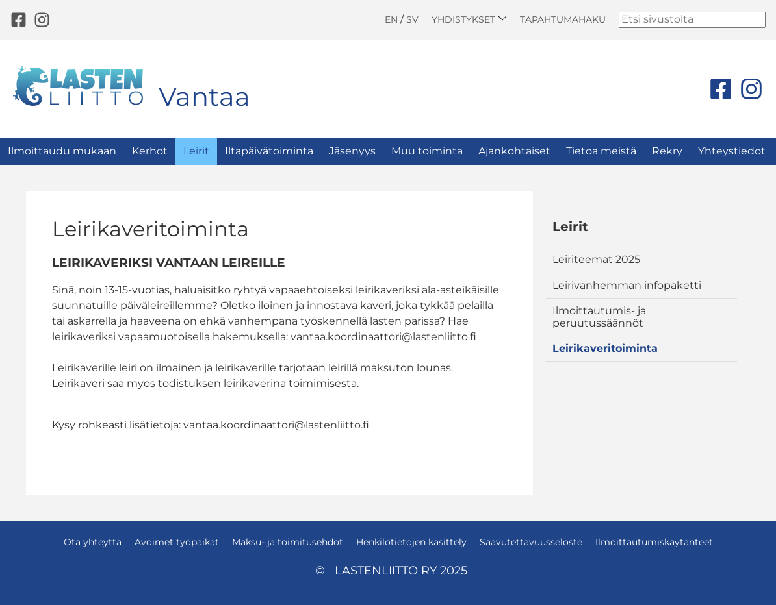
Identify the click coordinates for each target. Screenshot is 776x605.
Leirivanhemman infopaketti (626, 285)
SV (412, 19)
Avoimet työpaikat (177, 542)
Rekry (667, 151)
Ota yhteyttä (93, 542)
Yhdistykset (469, 19)
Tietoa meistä (601, 151)
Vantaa (204, 96)
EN (391, 19)
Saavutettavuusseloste (531, 542)
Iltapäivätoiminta (269, 151)
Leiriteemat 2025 (596, 259)
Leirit (196, 151)
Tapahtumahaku (563, 19)
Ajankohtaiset (514, 151)
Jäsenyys (352, 151)
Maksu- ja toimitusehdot (287, 542)
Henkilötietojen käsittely (411, 542)
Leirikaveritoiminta (605, 348)
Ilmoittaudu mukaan (62, 151)
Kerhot (150, 151)
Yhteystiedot (732, 151)
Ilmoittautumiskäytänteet (654, 542)
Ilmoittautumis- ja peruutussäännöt (599, 316)
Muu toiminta (427, 151)
